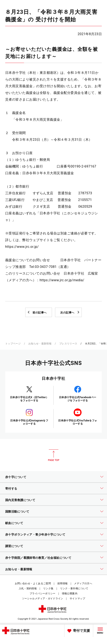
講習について (14, 546)
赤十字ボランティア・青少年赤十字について (35, 534)
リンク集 (48, 588)
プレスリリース (68, 343)
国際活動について (17, 511)
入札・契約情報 (28, 588)
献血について (14, 523)
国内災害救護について (20, 500)
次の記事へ (67, 312)
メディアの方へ (83, 583)
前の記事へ (40, 312)
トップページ (13, 343)
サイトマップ (77, 598)
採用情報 (62, 583)
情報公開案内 (69, 593)
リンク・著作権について (74, 588)
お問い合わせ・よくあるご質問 (33, 583)
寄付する (11, 488)
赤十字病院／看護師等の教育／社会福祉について (38, 557)
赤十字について (15, 477)
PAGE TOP (53, 455)
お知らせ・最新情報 (40, 343)
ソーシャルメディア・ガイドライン (42, 598)
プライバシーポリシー (42, 593)
